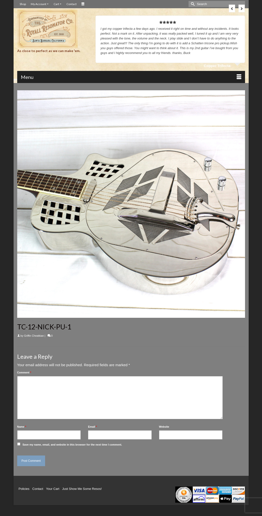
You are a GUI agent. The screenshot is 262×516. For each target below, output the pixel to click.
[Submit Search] (192, 4)
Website (164, 426)
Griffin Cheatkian (34, 335)
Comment (24, 372)
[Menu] (131, 77)
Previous (232, 8)
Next (241, 8)
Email (92, 426)
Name (21, 426)
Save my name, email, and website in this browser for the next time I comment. (72, 444)
